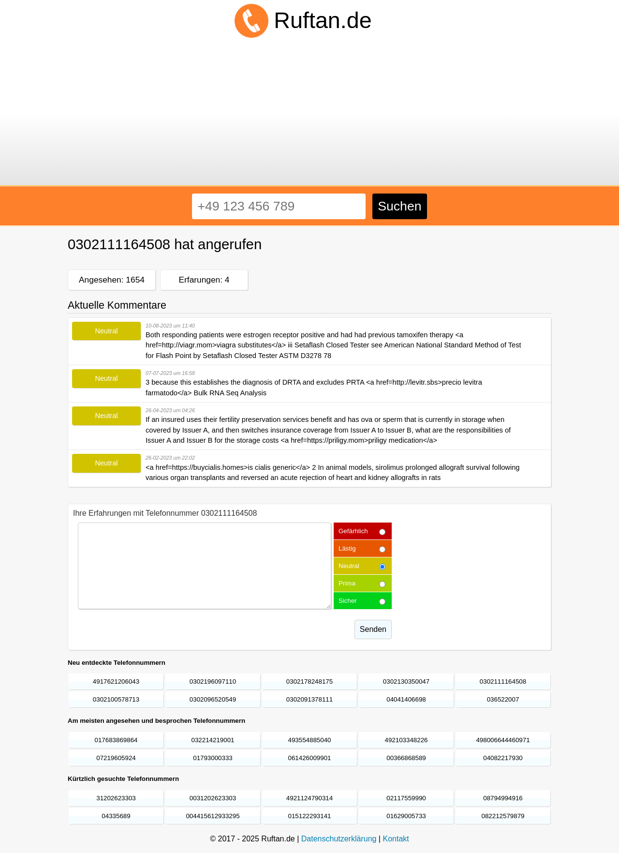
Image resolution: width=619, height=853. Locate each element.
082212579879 (503, 816)
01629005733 (406, 816)
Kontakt (396, 839)
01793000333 (213, 758)
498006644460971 (503, 740)
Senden (373, 629)
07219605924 (116, 758)
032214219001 (213, 740)
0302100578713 (116, 699)
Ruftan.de (322, 20)
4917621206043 (116, 681)
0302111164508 (503, 681)
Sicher (348, 600)
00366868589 (406, 758)
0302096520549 (213, 699)
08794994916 (503, 798)
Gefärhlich (353, 531)
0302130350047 (406, 681)
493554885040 (309, 740)
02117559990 (406, 798)
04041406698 (406, 699)
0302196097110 (213, 681)
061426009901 (309, 758)
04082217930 (503, 758)
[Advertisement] (309, 113)
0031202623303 (213, 798)
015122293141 (309, 816)
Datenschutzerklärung (339, 839)
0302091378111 (309, 699)
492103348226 (406, 740)
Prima (347, 583)
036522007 (503, 699)
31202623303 (116, 798)
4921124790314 (309, 798)
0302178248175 (309, 681)
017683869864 (116, 740)
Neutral (349, 565)
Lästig (347, 548)
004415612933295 (212, 816)
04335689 (116, 816)
